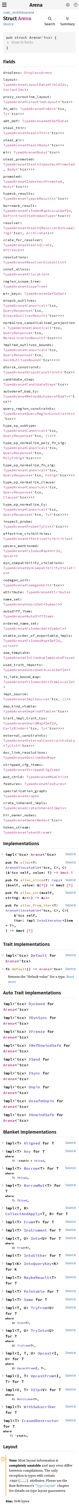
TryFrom (39, 1307)
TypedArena (13, 84)
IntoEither (35, 1255)
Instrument (35, 1230)
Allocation (36, 274)
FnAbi (48, 109)
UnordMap (34, 723)
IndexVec (47, 164)
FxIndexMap (36, 211)
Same (28, 1299)
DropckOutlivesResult (24, 315)
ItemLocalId (61, 682)
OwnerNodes (36, 820)
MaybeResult (36, 1277)
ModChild (58, 777)
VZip (35, 1389)
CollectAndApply (22, 1213)
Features (55, 784)
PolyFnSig (12, 458)
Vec (6, 360)
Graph (31, 796)
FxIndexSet (36, 628)
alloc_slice (31, 880)
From (28, 1222)
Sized (40, 1161)
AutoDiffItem (39, 616)
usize (8, 646)
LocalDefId (60, 211)
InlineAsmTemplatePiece (49, 658)
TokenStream (38, 832)
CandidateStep (40, 384)
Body (43, 145)
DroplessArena (38, 72)
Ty (5, 114)
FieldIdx (58, 84)
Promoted (66, 164)
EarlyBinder (14, 728)
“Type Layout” (45, 1485)
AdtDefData (55, 121)
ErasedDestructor (40, 1420)
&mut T (66, 872)
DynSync (39, 1017)
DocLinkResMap (40, 757)
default (19, 969)
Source (8, 24)
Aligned (32, 1143)
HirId (55, 551)
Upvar (8, 556)
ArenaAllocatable (22, 867)
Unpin (34, 1087)
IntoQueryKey (38, 1263)
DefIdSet (55, 293)
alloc (25, 862)
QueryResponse (17, 310)
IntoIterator (49, 920)
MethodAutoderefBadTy (47, 396)
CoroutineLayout (42, 102)
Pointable (34, 1291)
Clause (9, 497)
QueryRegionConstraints (49, 413)
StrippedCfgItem (42, 770)
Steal (31, 133)
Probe (31, 526)
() (47, 436)
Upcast (45, 1353)
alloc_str (29, 893)
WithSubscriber (40, 1406)
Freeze (38, 1031)
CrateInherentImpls (45, 808)
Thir (43, 133)
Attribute (59, 592)
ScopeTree (35, 286)
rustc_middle (13, 13)
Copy (56, 880)
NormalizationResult (23, 338)
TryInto (39, 1330)
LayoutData (36, 84)
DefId (55, 640)
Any (27, 1151)
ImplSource (36, 699)
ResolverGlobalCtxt (45, 262)
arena (29, 13)
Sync (35, 1073)
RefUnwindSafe (46, 1045)
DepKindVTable (40, 711)
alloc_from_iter (36, 905)
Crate (40, 233)
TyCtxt (45, 526)
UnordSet (34, 604)
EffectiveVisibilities (48, 539)
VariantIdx (13, 89)
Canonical (35, 305)
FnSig (50, 475)
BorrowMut (34, 1185)
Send (35, 1059)
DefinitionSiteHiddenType (28, 216)
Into (35, 1238)
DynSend (37, 1003)
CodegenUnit (38, 585)
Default (39, 955)
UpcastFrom (25, 1368)
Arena (36, 5)
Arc (29, 233)
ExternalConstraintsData (50, 740)
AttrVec (10, 250)
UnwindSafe (42, 1114)
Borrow (31, 1168)
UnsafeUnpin (41, 1100)
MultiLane (24, 1399)
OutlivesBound (25, 360)
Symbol (51, 604)
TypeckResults (40, 198)
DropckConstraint (43, 372)
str (27, 898)
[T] (42, 885)
